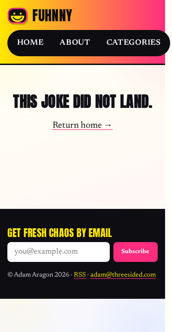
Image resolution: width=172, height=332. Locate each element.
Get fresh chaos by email (59, 233)
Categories (134, 43)
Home (30, 43)
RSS (80, 275)
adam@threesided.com (123, 275)
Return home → (83, 125)
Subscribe (135, 252)
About (74, 43)
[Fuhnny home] (39, 15)
